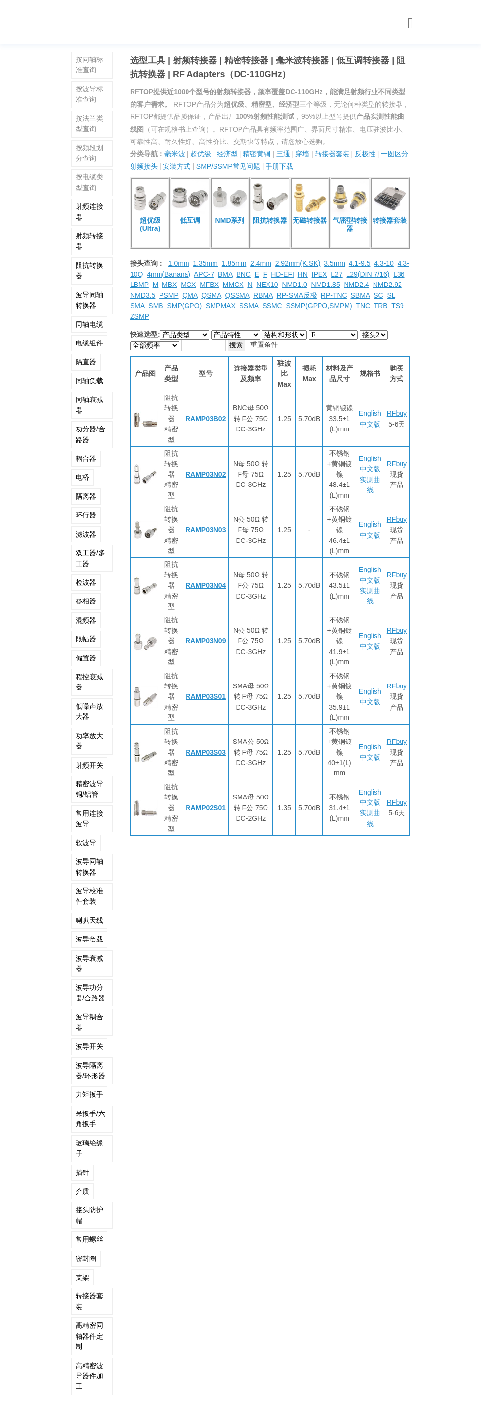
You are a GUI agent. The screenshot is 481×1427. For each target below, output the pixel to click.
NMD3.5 (142, 295)
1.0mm (178, 263)
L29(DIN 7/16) (367, 274)
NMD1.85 (325, 284)
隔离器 (86, 496)
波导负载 (89, 939)
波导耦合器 (89, 1022)
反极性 (365, 154)
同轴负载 (89, 381)
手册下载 (279, 166)
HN (303, 274)
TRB (381, 306)
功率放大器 (89, 741)
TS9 (397, 306)
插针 (82, 1172)
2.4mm (260, 263)
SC (378, 295)
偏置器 (86, 658)
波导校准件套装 (89, 896)
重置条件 (264, 345)
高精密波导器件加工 (89, 1376)
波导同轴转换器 (89, 300)
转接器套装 (89, 1301)
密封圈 (86, 1258)
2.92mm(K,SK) (298, 263)
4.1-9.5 (360, 263)
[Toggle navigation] (410, 23)
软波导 (86, 843)
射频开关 (89, 765)
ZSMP (139, 316)
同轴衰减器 (89, 405)
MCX (188, 284)
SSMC (272, 306)
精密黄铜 (256, 154)
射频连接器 (89, 211)
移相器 (86, 601)
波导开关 (89, 1046)
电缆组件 (89, 343)
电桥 (82, 477)
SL (391, 295)
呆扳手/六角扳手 (90, 1119)
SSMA (249, 306)
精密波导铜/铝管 (89, 789)
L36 (398, 274)
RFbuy (397, 413)
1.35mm (205, 263)
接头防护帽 (89, 1215)
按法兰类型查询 (89, 123)
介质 (82, 1191)
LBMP (139, 284)
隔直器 (86, 362)
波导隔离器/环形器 (90, 1070)
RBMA (263, 295)
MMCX (233, 284)
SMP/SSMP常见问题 (228, 166)
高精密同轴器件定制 (89, 1335)
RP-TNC (334, 295)
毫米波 (174, 154)
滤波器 (86, 534)
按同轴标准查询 (89, 65)
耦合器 (86, 458)
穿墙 (302, 154)
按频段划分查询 (89, 153)
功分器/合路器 (90, 434)
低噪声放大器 (89, 711)
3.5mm (334, 263)
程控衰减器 (89, 682)
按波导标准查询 (89, 94)
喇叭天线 (89, 920)
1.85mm (234, 263)
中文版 (370, 424)
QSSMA (237, 295)
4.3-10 (384, 263)
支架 (82, 1277)
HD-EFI (282, 274)
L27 (336, 274)
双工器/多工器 (90, 558)
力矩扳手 (89, 1094)
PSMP (168, 295)
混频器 (86, 620)
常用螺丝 (89, 1239)
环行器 (86, 515)
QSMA (211, 295)
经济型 (227, 154)
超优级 (200, 154)
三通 (283, 154)
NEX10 (267, 284)
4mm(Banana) (168, 274)
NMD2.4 (356, 284)
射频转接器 (89, 241)
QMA (189, 295)
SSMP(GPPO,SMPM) (319, 306)
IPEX (319, 274)
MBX (169, 284)
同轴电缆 (89, 324)
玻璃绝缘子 (89, 1148)
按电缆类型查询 (89, 182)
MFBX (209, 284)
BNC (243, 274)
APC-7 (204, 274)
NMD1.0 (294, 284)
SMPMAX (221, 306)
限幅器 (86, 639)
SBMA (360, 295)
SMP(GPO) (184, 306)
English (370, 413)
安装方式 (176, 166)
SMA (137, 306)
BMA (225, 274)
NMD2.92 (387, 284)
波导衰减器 (89, 963)
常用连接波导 (89, 818)
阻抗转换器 (89, 270)
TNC (363, 306)
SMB (155, 306)
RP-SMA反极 (297, 295)
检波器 (86, 582)
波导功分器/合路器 (90, 992)
